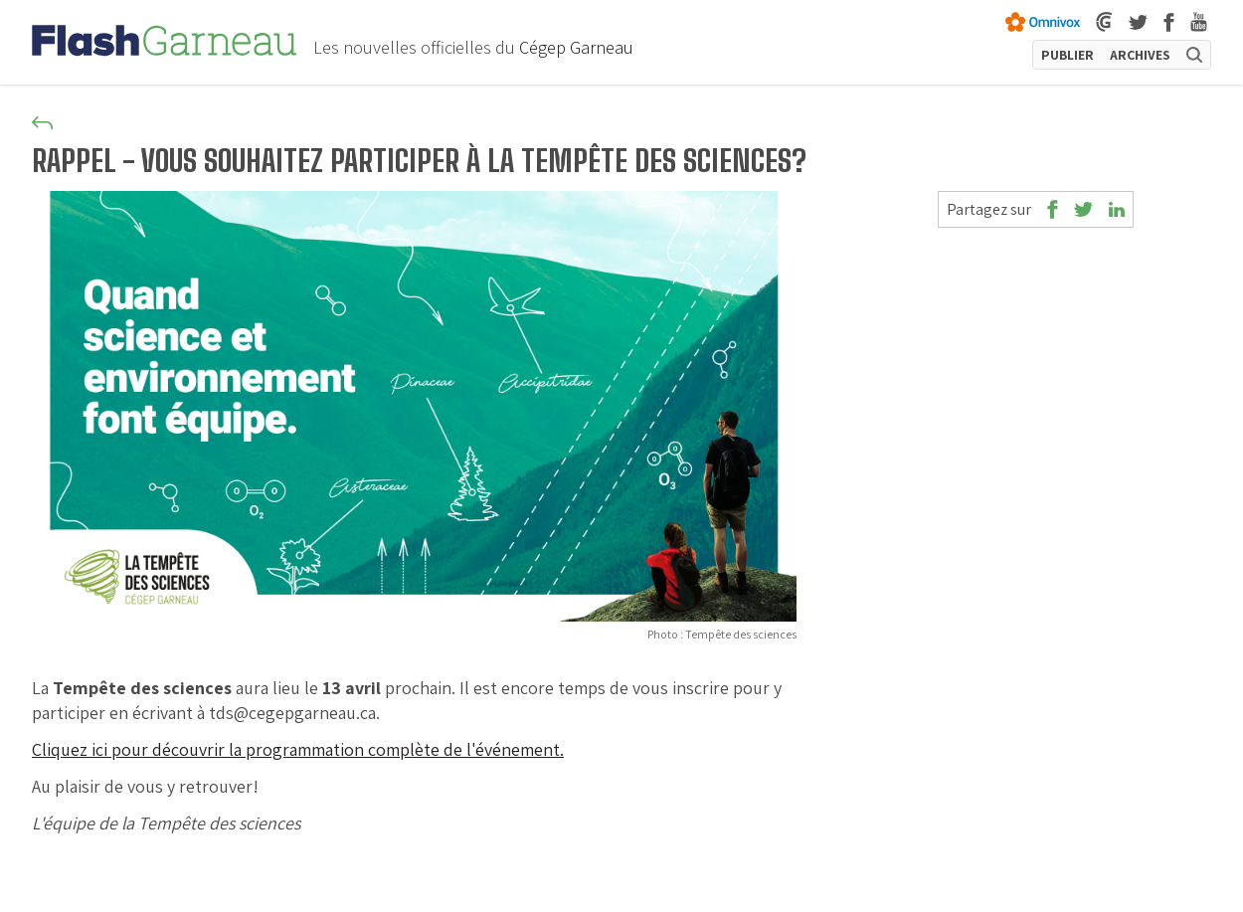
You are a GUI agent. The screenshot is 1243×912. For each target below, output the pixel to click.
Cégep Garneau (576, 47)
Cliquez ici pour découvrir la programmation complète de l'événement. (298, 749)
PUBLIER (1067, 55)
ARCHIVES (1140, 55)
